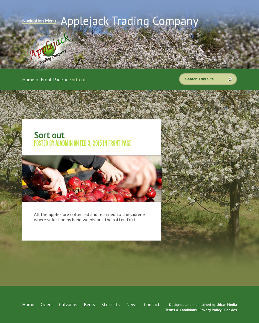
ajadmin (64, 143)
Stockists (110, 304)
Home (28, 79)
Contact (152, 304)
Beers (89, 304)
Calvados (68, 304)
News (131, 304)
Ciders (47, 304)
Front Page (52, 79)
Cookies (230, 310)
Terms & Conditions (181, 310)
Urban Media (227, 304)
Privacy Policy (210, 310)
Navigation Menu (39, 21)
